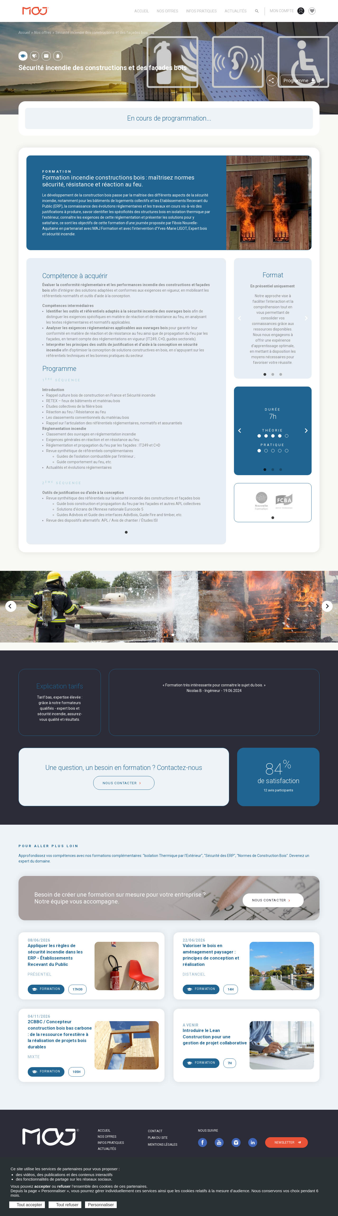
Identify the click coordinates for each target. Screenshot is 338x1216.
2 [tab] (272, 374)
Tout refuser (64, 1205)
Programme (300, 80)
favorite (312, 11)
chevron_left (239, 318)
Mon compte (282, 11)
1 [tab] (126, 532)
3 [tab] (280, 374)
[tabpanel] (126, 450)
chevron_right (306, 318)
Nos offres (167, 11)
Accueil (141, 11)
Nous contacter (120, 783)
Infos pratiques (201, 11)
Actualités (236, 11)
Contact (155, 1131)
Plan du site (158, 1138)
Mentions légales (162, 1144)
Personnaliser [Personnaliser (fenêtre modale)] (101, 1205)
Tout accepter (27, 1205)
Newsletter (284, 1142)
